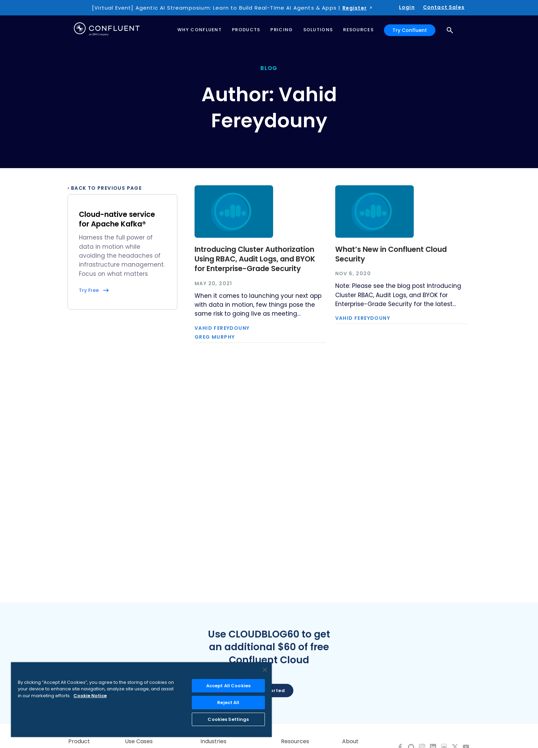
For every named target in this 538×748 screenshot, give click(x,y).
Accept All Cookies (228, 685)
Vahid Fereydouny (222, 328)
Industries (213, 741)
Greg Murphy (215, 337)
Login (407, 7)
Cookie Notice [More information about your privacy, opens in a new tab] (90, 695)
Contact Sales (444, 7)
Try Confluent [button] (410, 30)
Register (354, 7)
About (350, 741)
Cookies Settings (228, 719)
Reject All (228, 702)
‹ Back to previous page (105, 188)
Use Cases (139, 741)
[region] (141, 699)
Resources (295, 741)
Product (79, 741)
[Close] (265, 670)
